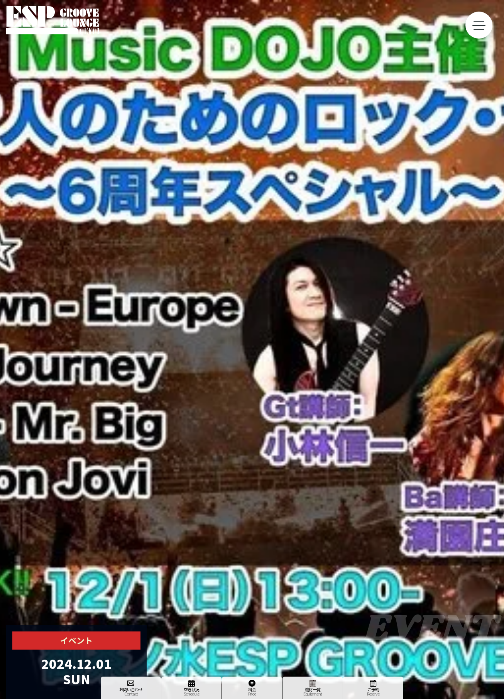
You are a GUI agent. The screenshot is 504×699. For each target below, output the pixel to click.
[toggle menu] (478, 25)
